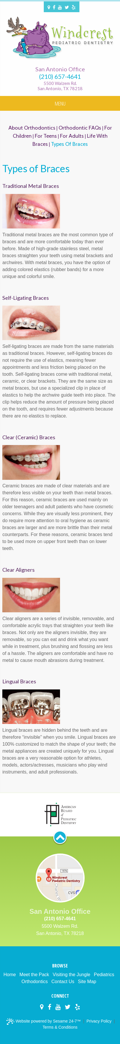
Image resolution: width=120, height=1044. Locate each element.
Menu (60, 103)
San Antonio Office (60, 69)
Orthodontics (34, 981)
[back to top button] (60, 837)
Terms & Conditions (60, 1027)
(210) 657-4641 (60, 76)
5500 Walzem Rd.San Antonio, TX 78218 (60, 86)
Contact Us (62, 981)
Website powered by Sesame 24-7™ (44, 1021)
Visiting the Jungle (71, 974)
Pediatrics (104, 974)
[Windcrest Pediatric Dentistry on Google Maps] (49, 7)
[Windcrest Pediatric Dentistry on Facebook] (54, 7)
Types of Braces (69, 144)
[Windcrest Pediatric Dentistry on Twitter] (67, 7)
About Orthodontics (31, 127)
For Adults (72, 135)
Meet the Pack (34, 974)
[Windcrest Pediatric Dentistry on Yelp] (74, 7)
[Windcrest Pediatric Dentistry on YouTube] (60, 7)
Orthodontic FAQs (80, 127)
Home (9, 974)
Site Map (87, 981)
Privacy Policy (98, 1021)
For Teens (46, 135)
